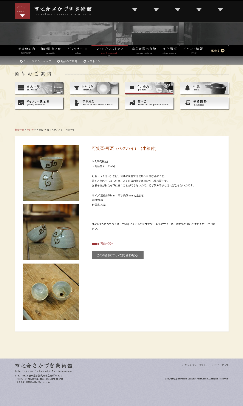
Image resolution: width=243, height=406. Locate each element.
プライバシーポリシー (196, 365)
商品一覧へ (107, 243)
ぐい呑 (30, 129)
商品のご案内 (68, 61)
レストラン (94, 61)
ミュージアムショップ (37, 61)
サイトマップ (221, 365)
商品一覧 (19, 129)
